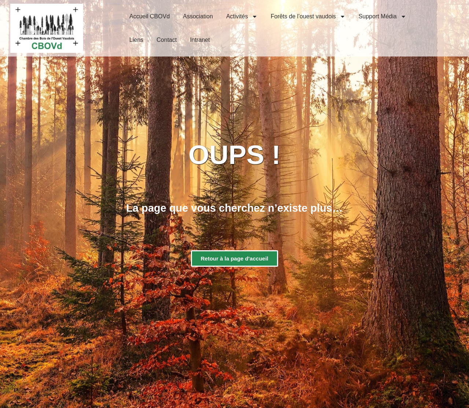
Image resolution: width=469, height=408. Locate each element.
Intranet (200, 40)
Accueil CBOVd (149, 16)
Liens (136, 40)
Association (198, 16)
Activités (242, 16)
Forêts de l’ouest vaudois (308, 16)
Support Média (382, 16)
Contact (166, 40)
